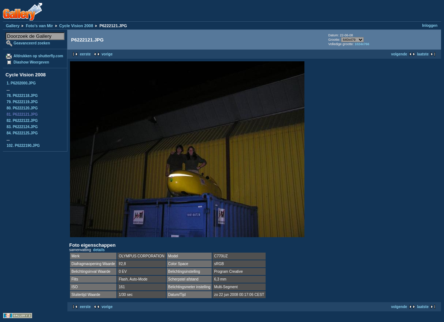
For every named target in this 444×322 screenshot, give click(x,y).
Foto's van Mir (39, 25)
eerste (85, 54)
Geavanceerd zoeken (32, 43)
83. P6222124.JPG (22, 127)
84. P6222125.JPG (22, 133)
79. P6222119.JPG (22, 102)
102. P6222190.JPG (23, 146)
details (99, 250)
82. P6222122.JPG (22, 121)
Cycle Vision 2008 (76, 25)
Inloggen (429, 25)
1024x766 (362, 44)
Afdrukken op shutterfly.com (38, 56)
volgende (399, 54)
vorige (106, 54)
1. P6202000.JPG (21, 83)
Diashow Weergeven (31, 62)
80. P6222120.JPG (22, 108)
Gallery (12, 25)
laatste (423, 54)
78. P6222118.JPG (22, 96)
